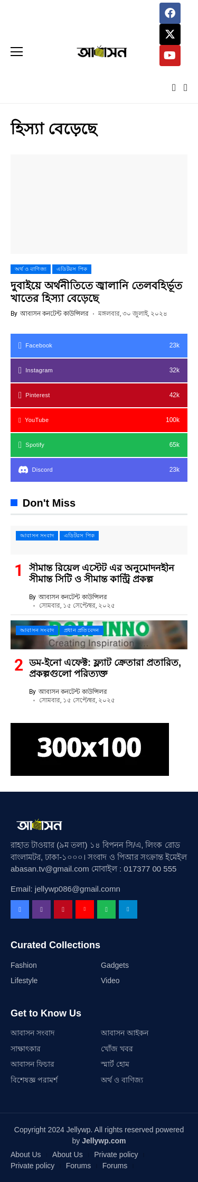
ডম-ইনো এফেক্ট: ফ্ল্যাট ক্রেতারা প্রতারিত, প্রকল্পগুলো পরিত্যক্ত (105, 668)
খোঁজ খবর (117, 1048)
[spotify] (99, 445)
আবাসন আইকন (124, 1033)
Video (110, 980)
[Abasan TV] (99, 51)
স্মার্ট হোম (115, 1064)
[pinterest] (99, 395)
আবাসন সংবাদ (32, 1033)
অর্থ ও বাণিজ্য (122, 1080)
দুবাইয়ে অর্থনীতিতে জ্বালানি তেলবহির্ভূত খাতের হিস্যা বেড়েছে (96, 292)
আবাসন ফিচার (32, 1064)
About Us (26, 1154)
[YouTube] (99, 420)
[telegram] (128, 909)
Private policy (116, 1154)
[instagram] (99, 370)
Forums (78, 1165)
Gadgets (115, 965)
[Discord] (99, 470)
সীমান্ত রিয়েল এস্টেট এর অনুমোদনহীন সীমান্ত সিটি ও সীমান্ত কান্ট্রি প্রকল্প (101, 574)
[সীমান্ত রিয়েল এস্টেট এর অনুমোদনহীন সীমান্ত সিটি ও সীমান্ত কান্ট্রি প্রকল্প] (99, 540)
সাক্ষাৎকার (26, 1048)
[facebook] (99, 346)
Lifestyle (24, 980)
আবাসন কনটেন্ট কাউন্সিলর (54, 313)
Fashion (24, 965)
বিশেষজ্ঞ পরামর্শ (34, 1080)
